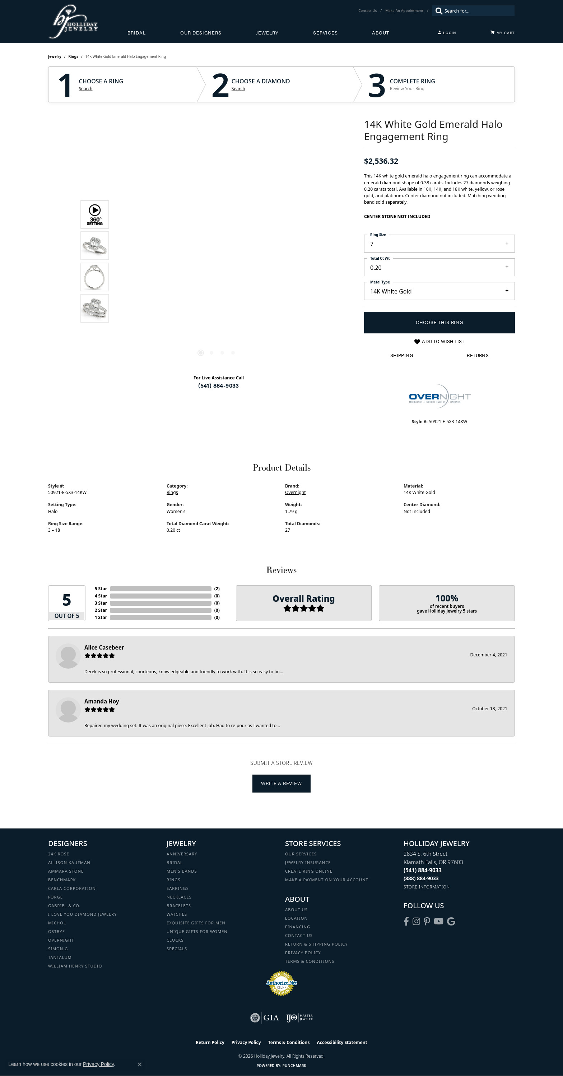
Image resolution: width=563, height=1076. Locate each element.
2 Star (101, 610)
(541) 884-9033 (218, 385)
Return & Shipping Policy (316, 944)
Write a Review (281, 783)
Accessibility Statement (342, 1042)
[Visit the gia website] (264, 1018)
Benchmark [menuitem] (62, 879)
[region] (217, 261)
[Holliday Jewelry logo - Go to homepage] (87, 21)
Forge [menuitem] (55, 897)
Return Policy (210, 1042)
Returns (478, 355)
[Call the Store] (423, 870)
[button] (447, 32)
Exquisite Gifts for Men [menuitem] (196, 922)
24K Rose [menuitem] (58, 853)
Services (325, 32)
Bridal (136, 32)
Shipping (401, 355)
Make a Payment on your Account (326, 879)
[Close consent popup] (140, 1064)
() (217, 589)
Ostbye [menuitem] (56, 931)
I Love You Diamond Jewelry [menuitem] (82, 914)
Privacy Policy (303, 952)
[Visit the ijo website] (299, 1018)
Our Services (301, 853)
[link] (368, 10)
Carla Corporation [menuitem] (72, 888)
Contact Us (299, 935)
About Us (296, 909)
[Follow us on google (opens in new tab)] (451, 921)
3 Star (101, 603)
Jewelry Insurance (308, 862)
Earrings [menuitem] (178, 888)
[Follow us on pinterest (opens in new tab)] (427, 921)
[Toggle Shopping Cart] (502, 32)
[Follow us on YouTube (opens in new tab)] (438, 921)
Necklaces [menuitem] (179, 897)
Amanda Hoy (101, 701)
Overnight (295, 492)
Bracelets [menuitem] (179, 905)
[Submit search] (437, 10)
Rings (73, 56)
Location (296, 918)
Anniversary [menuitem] (182, 853)
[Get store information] (427, 887)
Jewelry (267, 32)
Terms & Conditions (309, 961)
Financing (297, 926)
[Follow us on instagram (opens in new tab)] (416, 921)
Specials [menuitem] (177, 948)
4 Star (101, 596)
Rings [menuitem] (174, 879)
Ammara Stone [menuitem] (66, 871)
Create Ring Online (308, 871)
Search (86, 88)
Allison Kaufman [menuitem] (69, 862)
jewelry (54, 56)
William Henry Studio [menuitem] (75, 966)
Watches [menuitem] (177, 914)
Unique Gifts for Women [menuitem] (197, 931)
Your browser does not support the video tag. (217, 180)
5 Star (101, 589)
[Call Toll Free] (421, 878)
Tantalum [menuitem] (60, 957)
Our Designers (201, 32)
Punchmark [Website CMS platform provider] (295, 1065)
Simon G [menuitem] (58, 948)
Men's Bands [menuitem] (182, 871)
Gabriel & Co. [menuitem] (64, 905)
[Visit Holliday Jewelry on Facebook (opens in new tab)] (406, 921)
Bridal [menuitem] (175, 862)
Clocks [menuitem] (175, 940)
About (380, 32)
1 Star (101, 617)
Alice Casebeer (104, 647)
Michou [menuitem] (57, 922)
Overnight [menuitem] (61, 940)
